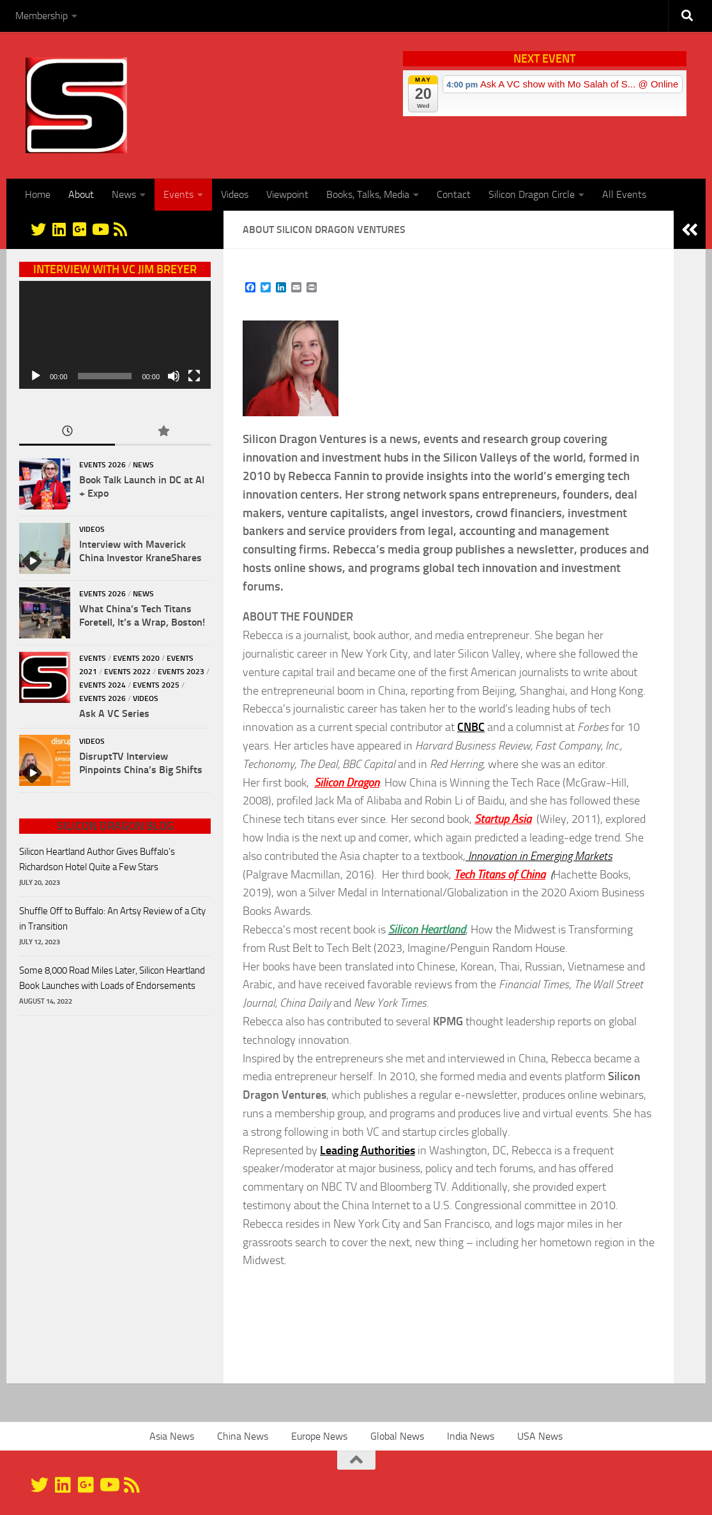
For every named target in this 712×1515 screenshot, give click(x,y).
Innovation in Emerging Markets (539, 856)
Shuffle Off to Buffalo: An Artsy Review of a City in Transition (112, 918)
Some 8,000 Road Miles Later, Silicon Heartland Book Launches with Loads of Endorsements (112, 978)
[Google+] (79, 229)
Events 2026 (102, 464)
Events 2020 (136, 658)
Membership (41, 16)
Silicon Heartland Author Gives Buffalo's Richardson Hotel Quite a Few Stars (97, 859)
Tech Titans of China (499, 875)
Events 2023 (181, 671)
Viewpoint (287, 194)
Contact (454, 194)
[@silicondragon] (38, 229)
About (81, 194)
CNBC (471, 727)
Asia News (171, 1436)
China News (242, 1436)
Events (178, 194)
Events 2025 (156, 685)
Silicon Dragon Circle (532, 194)
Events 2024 (102, 685)
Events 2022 (127, 671)
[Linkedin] (58, 229)
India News (470, 1436)
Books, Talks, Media (367, 194)
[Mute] (173, 376)
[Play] (35, 376)
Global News (397, 1436)
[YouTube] (99, 229)
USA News (540, 1436)
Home (37, 194)
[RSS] (120, 229)
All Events (624, 194)
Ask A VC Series (114, 713)
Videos (234, 194)
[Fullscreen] (194, 376)
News (124, 194)
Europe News (319, 1436)
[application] (115, 335)
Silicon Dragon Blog (115, 826)
